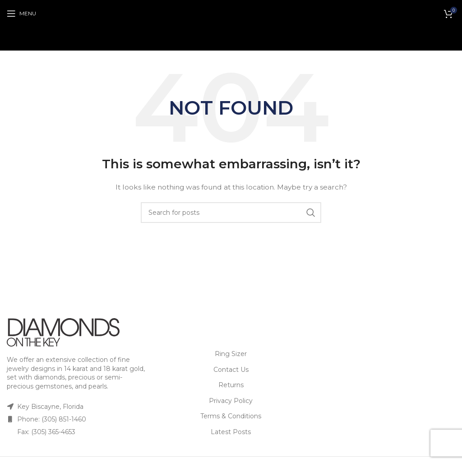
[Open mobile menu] (21, 14)
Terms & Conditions (230, 416)
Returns (231, 385)
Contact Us (231, 370)
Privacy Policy (231, 401)
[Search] (231, 212)
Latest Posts (231, 432)
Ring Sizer (231, 354)
